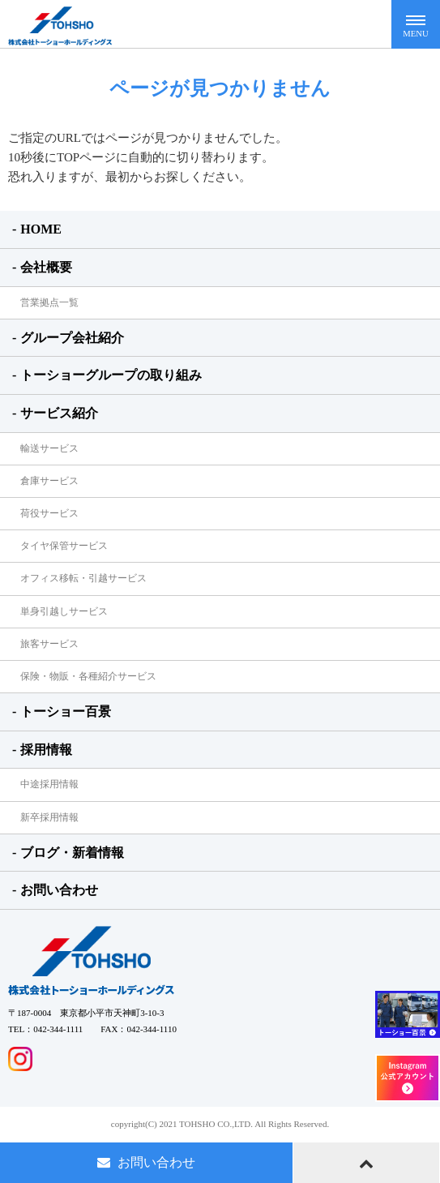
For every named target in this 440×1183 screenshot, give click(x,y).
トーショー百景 (65, 711)
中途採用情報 (49, 784)
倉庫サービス (49, 480)
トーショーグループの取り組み (111, 375)
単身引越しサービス (64, 611)
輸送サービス (49, 448)
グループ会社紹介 (72, 338)
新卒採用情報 (49, 817)
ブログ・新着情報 (72, 852)
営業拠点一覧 (49, 302)
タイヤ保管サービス (64, 545)
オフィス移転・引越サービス (83, 578)
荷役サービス (49, 513)
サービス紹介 (59, 413)
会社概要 (46, 267)
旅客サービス (49, 643)
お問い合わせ (59, 890)
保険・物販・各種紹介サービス (88, 676)
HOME (41, 229)
